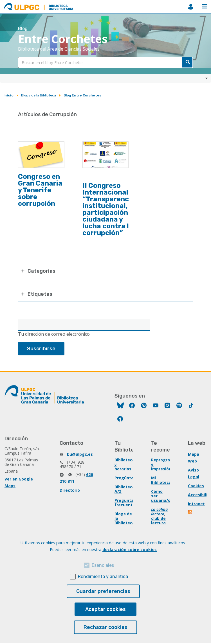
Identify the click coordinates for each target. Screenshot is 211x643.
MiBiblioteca (190, 6)
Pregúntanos (128, 477)
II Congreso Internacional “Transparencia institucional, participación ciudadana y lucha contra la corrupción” (108, 209)
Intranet (196, 503)
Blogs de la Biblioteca (38, 95)
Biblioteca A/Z (125, 489)
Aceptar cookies (105, 609)
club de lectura (158, 520)
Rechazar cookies (105, 627)
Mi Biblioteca (161, 480)
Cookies (196, 485)
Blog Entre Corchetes (82, 95)
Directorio (70, 490)
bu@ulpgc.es (80, 454)
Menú (204, 6)
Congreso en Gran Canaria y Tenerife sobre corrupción (40, 190)
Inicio (8, 95)
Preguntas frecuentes (126, 502)
